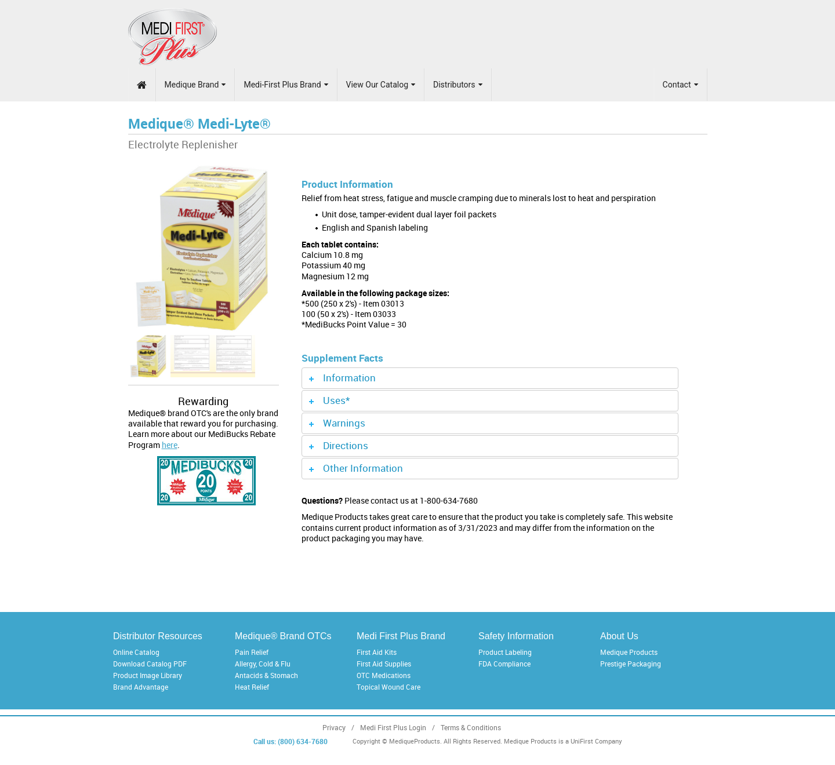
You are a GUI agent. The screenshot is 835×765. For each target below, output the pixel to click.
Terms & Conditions (471, 727)
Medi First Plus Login (393, 727)
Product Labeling (505, 652)
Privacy (334, 727)
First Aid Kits (377, 652)
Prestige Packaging (630, 663)
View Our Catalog (380, 84)
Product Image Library (147, 675)
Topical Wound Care (388, 686)
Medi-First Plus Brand (286, 84)
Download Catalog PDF (150, 663)
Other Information (363, 468)
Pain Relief (251, 652)
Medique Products (629, 652)
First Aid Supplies (384, 663)
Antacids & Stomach (266, 675)
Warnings (344, 422)
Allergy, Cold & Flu (263, 663)
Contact (680, 84)
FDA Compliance (504, 663)
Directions (345, 445)
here (169, 444)
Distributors (457, 84)
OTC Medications (384, 675)
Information (349, 377)
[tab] (490, 378)
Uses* (336, 400)
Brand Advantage (140, 686)
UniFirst (582, 741)
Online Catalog (136, 652)
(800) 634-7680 (303, 741)
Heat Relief (252, 686)
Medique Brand (195, 84)
